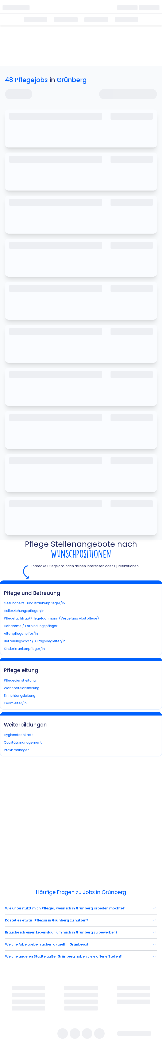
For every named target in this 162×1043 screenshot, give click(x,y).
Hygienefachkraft (18, 734)
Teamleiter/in (15, 703)
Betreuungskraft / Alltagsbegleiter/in (34, 641)
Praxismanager (16, 750)
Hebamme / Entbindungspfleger (31, 626)
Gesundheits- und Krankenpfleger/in (34, 603)
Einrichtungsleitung (19, 695)
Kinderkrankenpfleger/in (24, 648)
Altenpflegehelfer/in (21, 633)
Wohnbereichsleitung (21, 688)
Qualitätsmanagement (23, 742)
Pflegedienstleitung (20, 680)
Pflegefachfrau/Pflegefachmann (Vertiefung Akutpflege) (51, 618)
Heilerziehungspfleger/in (24, 610)
